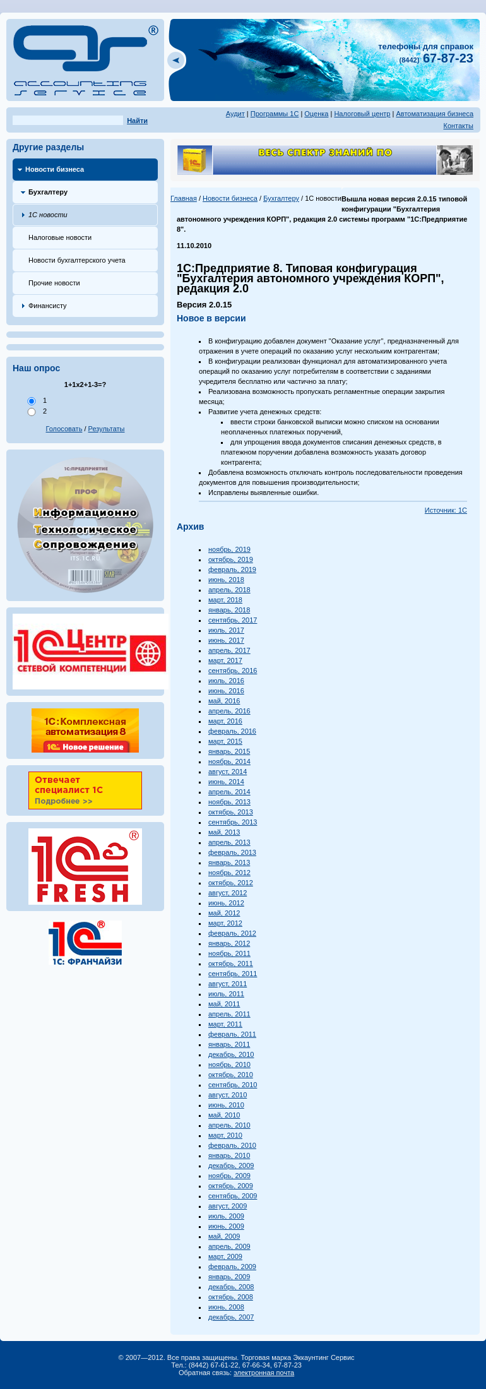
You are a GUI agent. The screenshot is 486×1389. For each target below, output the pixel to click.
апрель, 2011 (229, 1014)
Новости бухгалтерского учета (77, 260)
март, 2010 (225, 1135)
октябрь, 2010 (230, 1074)
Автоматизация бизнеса (434, 113)
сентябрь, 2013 (232, 822)
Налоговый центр (362, 113)
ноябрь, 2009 (229, 1175)
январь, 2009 (229, 1276)
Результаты (106, 428)
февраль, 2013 (232, 852)
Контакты (458, 125)
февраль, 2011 (232, 1034)
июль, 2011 (226, 994)
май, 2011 (224, 1004)
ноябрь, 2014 (229, 761)
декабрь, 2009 (231, 1165)
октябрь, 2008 (230, 1297)
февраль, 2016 (232, 731)
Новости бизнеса (54, 169)
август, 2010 (227, 1095)
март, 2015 (225, 741)
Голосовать (64, 428)
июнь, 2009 (226, 1226)
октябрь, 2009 (230, 1185)
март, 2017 (225, 660)
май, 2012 (224, 913)
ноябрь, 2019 (229, 549)
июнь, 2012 (226, 903)
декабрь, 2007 (231, 1317)
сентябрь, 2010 (232, 1084)
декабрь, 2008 (231, 1287)
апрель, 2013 (229, 842)
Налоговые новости (60, 237)
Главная (183, 198)
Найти (137, 120)
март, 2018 (225, 600)
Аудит (235, 113)
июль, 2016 (226, 680)
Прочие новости (54, 283)
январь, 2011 (229, 1044)
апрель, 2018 (229, 589)
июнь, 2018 (226, 579)
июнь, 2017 (226, 640)
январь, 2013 (229, 862)
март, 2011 (225, 1024)
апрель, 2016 (229, 711)
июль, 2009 (226, 1216)
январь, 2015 (229, 751)
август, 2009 (227, 1206)
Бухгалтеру (48, 192)
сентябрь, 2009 (232, 1196)
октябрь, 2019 (230, 559)
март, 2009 (225, 1256)
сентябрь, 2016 (232, 670)
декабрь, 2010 (231, 1054)
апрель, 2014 (229, 792)
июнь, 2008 (226, 1307)
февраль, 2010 (232, 1145)
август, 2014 (227, 771)
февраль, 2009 (232, 1266)
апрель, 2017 (229, 650)
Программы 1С (275, 113)
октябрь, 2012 (230, 882)
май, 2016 (224, 701)
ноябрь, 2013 (229, 802)
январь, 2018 (229, 610)
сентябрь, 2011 (232, 973)
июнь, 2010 (226, 1105)
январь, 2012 (229, 943)
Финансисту (47, 305)
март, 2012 (225, 923)
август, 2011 (227, 983)
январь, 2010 (229, 1155)
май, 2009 (224, 1236)
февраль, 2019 (232, 569)
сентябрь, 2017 (232, 620)
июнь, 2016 (226, 690)
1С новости (48, 214)
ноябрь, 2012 (229, 872)
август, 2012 (227, 893)
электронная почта (264, 1372)
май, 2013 (224, 832)
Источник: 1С (446, 510)
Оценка (316, 113)
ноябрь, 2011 (229, 953)
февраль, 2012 (232, 933)
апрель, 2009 (229, 1246)
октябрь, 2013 (230, 812)
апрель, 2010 (229, 1125)
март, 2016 (225, 721)
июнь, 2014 (226, 781)
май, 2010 (224, 1115)
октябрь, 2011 (230, 963)
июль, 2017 (226, 630)
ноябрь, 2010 (229, 1064)
